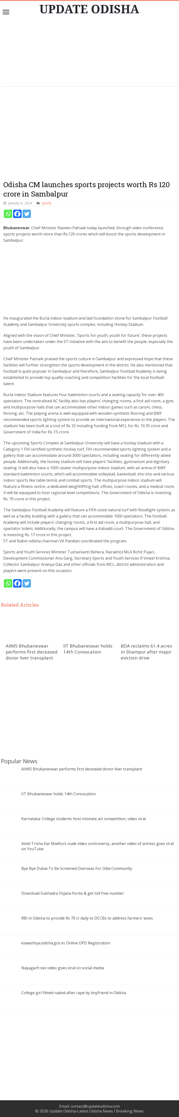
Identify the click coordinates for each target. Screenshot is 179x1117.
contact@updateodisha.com (95, 1106)
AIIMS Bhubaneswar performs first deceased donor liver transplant (32, 652)
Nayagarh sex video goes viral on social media (62, 967)
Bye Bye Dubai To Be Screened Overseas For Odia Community (76, 868)
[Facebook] (17, 214)
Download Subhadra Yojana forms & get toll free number (72, 893)
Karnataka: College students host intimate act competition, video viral (83, 818)
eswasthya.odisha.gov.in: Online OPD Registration (65, 943)
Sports (47, 203)
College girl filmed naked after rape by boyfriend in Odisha (73, 992)
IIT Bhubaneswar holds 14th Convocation (87, 649)
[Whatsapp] (8, 214)
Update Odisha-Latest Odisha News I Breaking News (96, 1111)
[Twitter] (27, 214)
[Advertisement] (89, 52)
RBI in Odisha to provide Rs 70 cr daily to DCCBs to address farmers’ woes (87, 918)
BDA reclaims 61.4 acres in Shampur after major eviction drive (146, 652)
